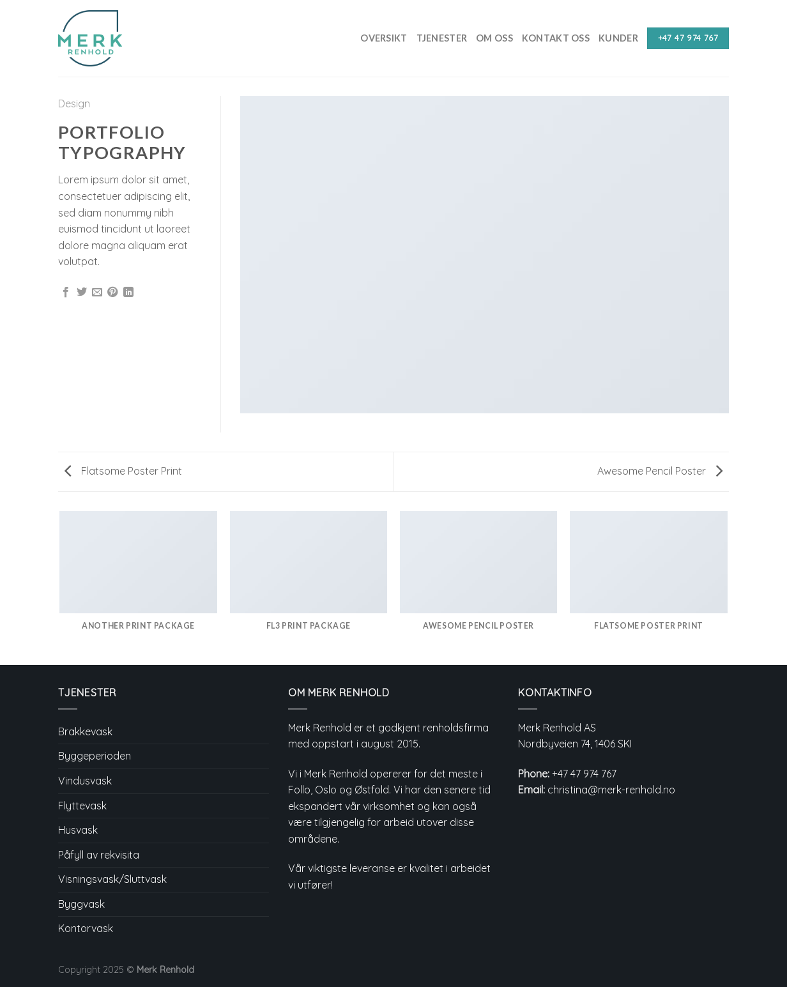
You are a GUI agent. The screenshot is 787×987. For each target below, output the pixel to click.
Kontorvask (85, 928)
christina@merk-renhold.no (611, 789)
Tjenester (442, 38)
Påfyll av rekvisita (98, 854)
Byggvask (81, 904)
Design (74, 103)
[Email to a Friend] (97, 292)
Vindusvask (85, 780)
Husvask (78, 829)
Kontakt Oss (556, 38)
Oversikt (383, 38)
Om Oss (494, 38)
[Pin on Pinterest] (112, 292)
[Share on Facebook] (66, 292)
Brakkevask (85, 731)
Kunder (618, 38)
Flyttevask (82, 805)
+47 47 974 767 (584, 773)
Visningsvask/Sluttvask (112, 879)
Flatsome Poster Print (123, 470)
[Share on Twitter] (82, 292)
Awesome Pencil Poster (659, 470)
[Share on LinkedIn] (128, 292)
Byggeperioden (94, 755)
